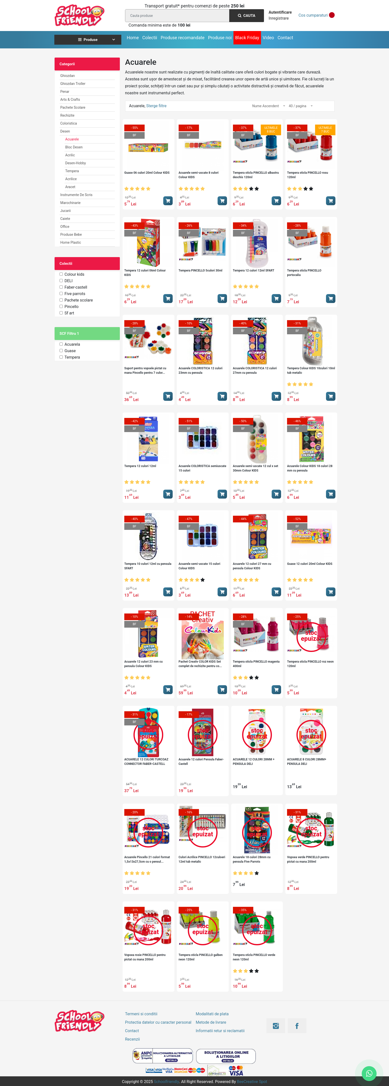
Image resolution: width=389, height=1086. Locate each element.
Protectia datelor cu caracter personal (158, 1022)
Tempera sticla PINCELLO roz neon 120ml (310, 664)
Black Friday (247, 37)
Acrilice (71, 179)
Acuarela (72, 344)
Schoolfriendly (166, 1081)
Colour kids (74, 274)
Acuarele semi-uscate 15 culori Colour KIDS (199, 566)
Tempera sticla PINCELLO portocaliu (304, 273)
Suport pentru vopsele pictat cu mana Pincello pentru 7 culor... (145, 370)
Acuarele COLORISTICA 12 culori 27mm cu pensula (255, 370)
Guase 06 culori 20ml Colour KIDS (147, 172)
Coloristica (68, 123)
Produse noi (220, 37)
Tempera (72, 171)
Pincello (72, 306)
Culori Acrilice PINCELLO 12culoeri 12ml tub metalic (202, 859)
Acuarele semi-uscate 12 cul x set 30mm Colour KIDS (255, 468)
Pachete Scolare (72, 107)
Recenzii (132, 1039)
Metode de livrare (211, 1022)
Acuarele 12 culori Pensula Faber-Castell (201, 762)
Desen (65, 131)
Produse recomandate (182, 37)
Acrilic (70, 155)
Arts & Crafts (70, 100)
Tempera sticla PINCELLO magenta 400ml (256, 664)
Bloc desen (74, 147)
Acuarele (72, 139)
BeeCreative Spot (252, 1081)
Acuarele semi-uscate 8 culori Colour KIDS (199, 175)
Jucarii (65, 211)
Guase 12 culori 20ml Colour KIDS (309, 564)
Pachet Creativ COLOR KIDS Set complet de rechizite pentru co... (200, 664)
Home (133, 37)
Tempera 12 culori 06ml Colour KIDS (145, 273)
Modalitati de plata (212, 1014)
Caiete (65, 219)
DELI (69, 280)
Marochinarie (70, 203)
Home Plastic (70, 242)
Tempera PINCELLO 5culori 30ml (200, 270)
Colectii (149, 37)
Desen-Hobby (75, 163)
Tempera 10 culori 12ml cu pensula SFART (147, 566)
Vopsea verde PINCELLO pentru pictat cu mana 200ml (308, 859)
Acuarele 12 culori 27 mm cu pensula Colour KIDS (252, 566)
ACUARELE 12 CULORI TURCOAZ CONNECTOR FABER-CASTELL (146, 762)
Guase (70, 350)
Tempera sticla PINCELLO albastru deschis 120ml (256, 175)
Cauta (246, 15)
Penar (64, 92)
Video (268, 37)
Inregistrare (279, 18)
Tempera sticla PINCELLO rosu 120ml (307, 175)
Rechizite (67, 115)
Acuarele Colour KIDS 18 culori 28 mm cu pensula (309, 468)
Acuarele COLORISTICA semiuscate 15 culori (202, 468)
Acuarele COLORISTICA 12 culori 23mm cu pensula (201, 370)
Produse (87, 39)
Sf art (69, 313)
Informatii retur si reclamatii (220, 1030)
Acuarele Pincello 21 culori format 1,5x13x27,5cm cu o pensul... (147, 859)
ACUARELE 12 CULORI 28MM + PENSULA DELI (254, 762)
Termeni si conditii (141, 1014)
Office (64, 227)
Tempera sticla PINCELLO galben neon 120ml (201, 957)
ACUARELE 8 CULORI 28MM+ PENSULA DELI (306, 762)
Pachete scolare (79, 300)
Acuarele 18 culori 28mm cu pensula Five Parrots (252, 859)
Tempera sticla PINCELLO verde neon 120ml (254, 957)
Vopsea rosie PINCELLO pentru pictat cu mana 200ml (144, 957)
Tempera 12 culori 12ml (140, 466)
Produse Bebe (71, 235)
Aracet (70, 187)
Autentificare (280, 12)
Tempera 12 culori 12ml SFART (253, 270)
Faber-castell (76, 287)
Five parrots (75, 293)
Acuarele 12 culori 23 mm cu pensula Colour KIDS (143, 664)
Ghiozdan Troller (72, 84)
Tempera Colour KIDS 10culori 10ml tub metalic (311, 370)
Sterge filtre (156, 105)
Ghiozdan (67, 76)
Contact (285, 37)
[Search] (193, 15)
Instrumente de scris (76, 195)
